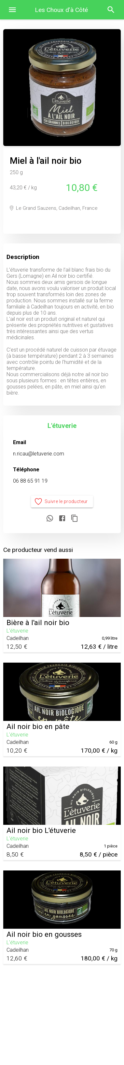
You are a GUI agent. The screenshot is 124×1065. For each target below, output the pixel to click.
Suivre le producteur (62, 502)
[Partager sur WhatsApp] (50, 518)
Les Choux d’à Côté (61, 10)
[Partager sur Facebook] (62, 518)
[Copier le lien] (74, 518)
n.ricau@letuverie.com (38, 454)
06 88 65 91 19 (30, 481)
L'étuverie (62, 426)
